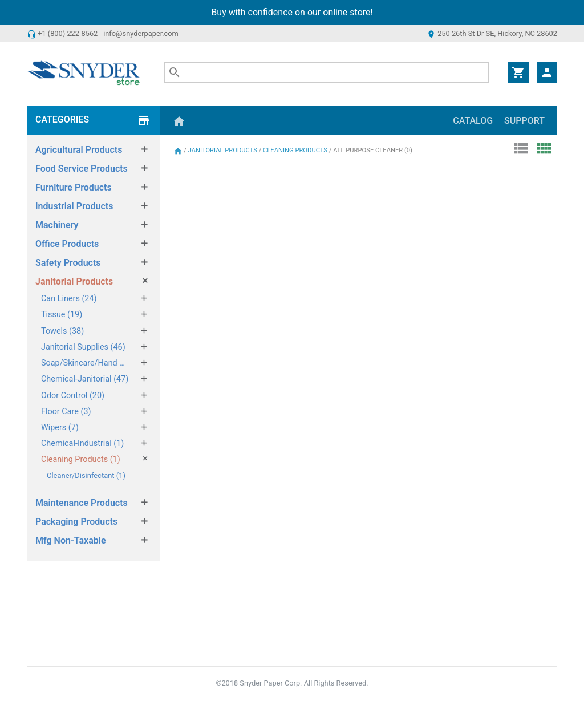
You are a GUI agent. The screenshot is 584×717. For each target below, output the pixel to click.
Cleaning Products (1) (80, 459)
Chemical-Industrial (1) (82, 443)
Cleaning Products (296, 150)
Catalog (473, 120)
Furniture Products (73, 187)
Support (524, 120)
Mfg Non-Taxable (70, 540)
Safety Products (68, 262)
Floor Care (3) (66, 411)
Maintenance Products (81, 502)
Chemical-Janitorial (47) (84, 379)
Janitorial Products (74, 281)
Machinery (56, 225)
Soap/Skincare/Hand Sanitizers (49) (85, 363)
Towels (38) (62, 331)
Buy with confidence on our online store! (291, 12)
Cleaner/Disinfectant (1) (86, 475)
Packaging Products (76, 521)
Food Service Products (81, 168)
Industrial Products (74, 206)
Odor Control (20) (72, 395)
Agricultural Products (78, 149)
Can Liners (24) (69, 298)
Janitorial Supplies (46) (83, 347)
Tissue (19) (61, 314)
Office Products (67, 243)
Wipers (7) (60, 427)
